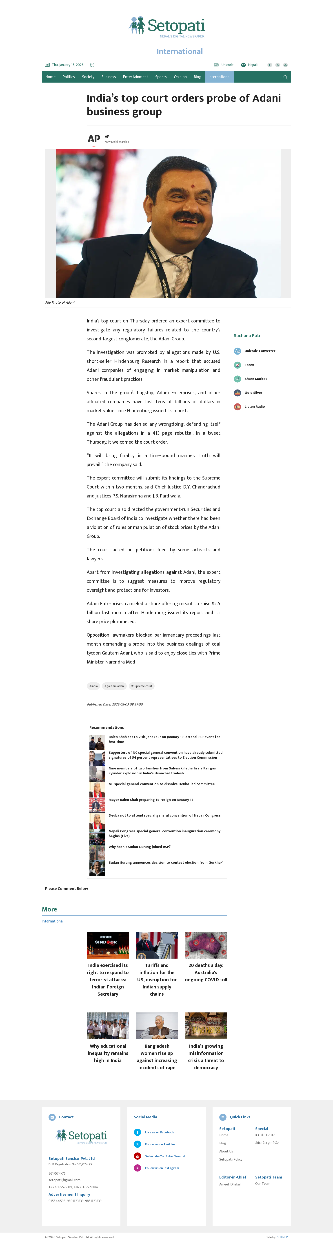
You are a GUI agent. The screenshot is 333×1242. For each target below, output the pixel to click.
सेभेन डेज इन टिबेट (267, 1143)
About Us (226, 1151)
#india (93, 686)
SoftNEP (282, 1237)
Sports (161, 77)
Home (223, 1135)
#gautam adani (114, 686)
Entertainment (135, 77)
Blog (197, 77)
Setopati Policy (230, 1160)
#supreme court (141, 686)
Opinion (180, 77)
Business (109, 77)
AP (107, 137)
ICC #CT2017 (265, 1135)
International (219, 77)
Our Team (262, 1184)
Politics (69, 77)
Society (88, 77)
